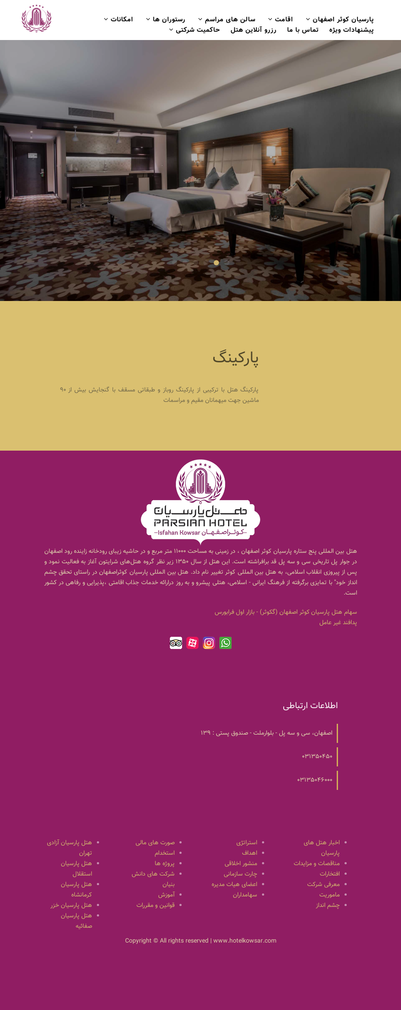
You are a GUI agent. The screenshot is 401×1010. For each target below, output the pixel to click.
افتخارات (330, 874)
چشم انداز (328, 905)
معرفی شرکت (323, 885)
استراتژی (246, 843)
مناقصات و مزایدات (317, 864)
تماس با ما (303, 30)
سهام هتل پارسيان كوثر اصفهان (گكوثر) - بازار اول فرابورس (286, 612)
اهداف (249, 853)
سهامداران (245, 895)
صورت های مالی (155, 843)
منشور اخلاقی (241, 864)
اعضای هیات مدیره (234, 885)
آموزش (166, 895)
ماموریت (329, 895)
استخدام (165, 853)
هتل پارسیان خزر (71, 905)
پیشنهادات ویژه (351, 30)
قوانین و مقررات (155, 905)
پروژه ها (165, 864)
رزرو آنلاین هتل (254, 30)
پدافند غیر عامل (338, 623)
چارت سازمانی (240, 874)
